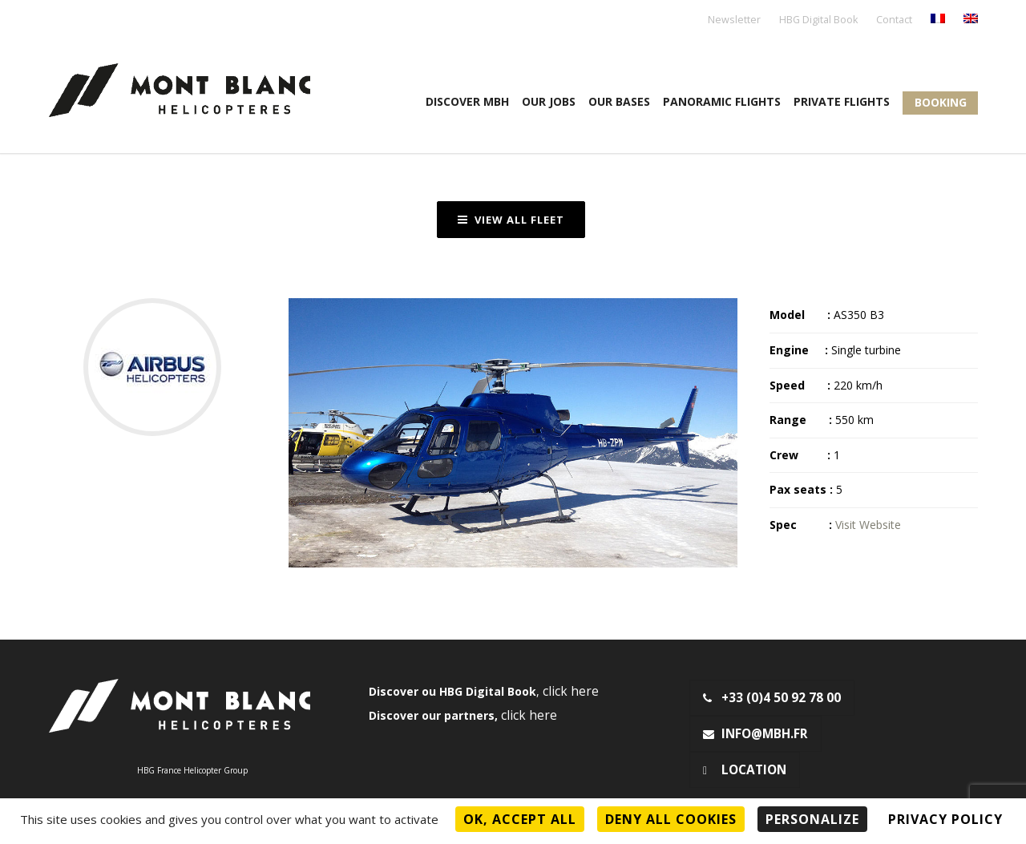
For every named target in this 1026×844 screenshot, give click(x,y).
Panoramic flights (722, 101)
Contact (894, 20)
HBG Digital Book (818, 20)
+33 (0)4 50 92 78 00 (772, 697)
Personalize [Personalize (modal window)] (812, 819)
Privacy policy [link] (945, 819)
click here (571, 691)
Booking (941, 102)
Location (744, 769)
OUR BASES (619, 101)
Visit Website (868, 524)
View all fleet (511, 219)
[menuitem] (938, 20)
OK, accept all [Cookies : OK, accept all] (519, 819)
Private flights (842, 101)
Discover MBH (467, 101)
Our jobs (549, 101)
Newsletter (734, 20)
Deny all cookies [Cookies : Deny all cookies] (671, 819)
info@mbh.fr (755, 733)
